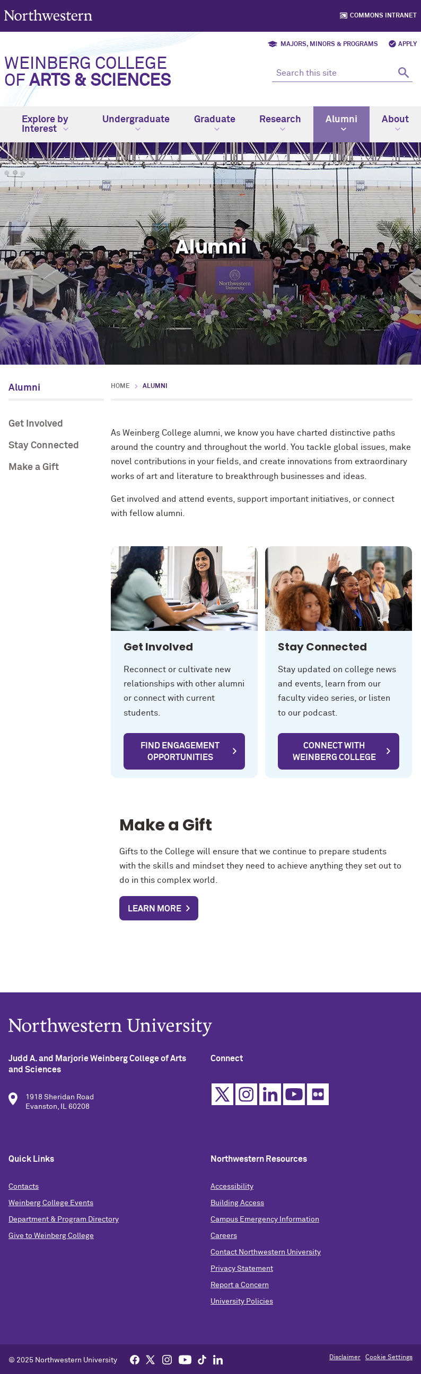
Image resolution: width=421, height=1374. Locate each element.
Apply (407, 44)
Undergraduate (136, 123)
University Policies (241, 1308)
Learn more (154, 909)
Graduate (214, 123)
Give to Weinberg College (51, 1242)
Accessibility (231, 1193)
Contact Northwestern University (265, 1258)
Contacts (23, 1193)
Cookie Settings (389, 1357)
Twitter (222, 1100)
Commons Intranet (383, 16)
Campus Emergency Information (264, 1226)
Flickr (318, 1100)
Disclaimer (345, 1357)
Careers (223, 1242)
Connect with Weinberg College (334, 752)
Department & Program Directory (63, 1226)
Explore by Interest (45, 124)
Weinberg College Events (50, 1209)
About (395, 123)
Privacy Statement (241, 1275)
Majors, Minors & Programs (329, 44)
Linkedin (270, 1100)
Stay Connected (43, 445)
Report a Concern (239, 1291)
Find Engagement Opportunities (180, 752)
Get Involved (35, 424)
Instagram (246, 1100)
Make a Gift (33, 467)
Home (120, 386)
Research (280, 123)
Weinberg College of (87, 72)
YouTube (294, 1100)
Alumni (341, 123)
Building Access (237, 1209)
